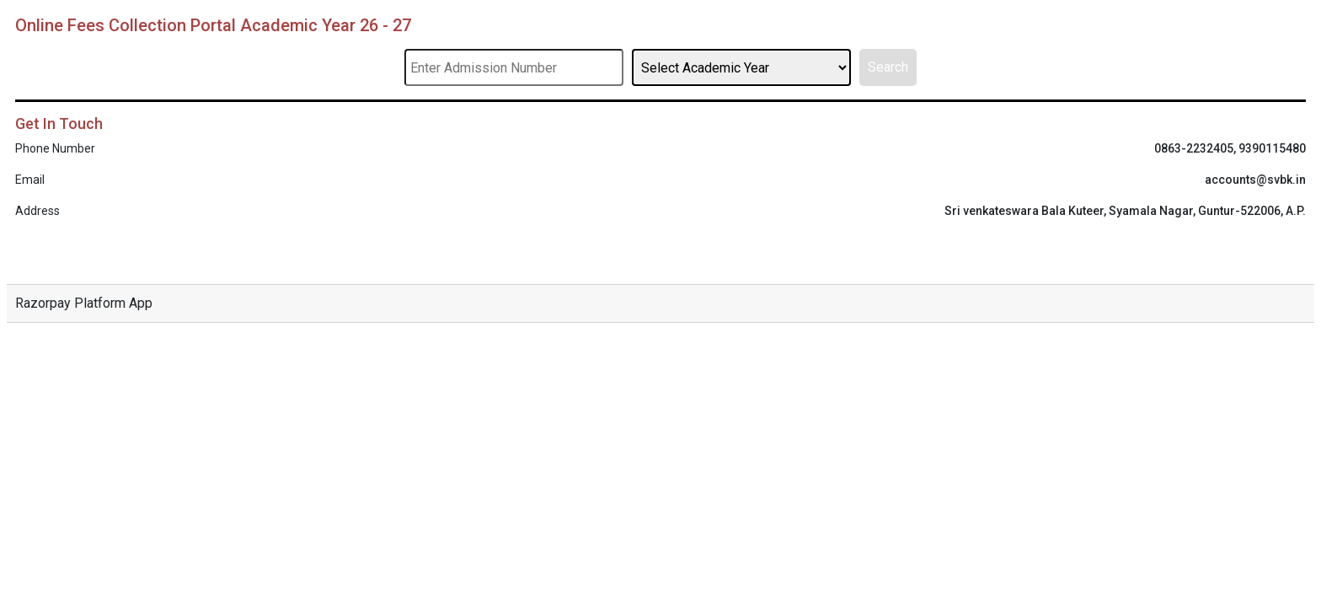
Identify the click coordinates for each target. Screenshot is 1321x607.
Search (888, 67)
